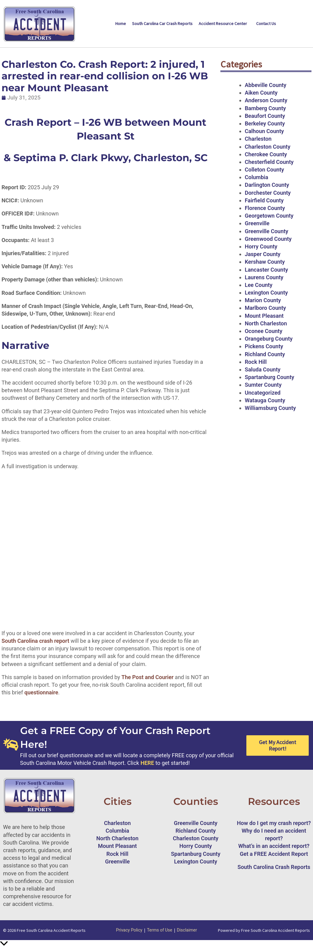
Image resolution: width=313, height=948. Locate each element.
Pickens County (264, 346)
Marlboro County (265, 308)
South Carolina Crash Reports (274, 867)
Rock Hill (256, 362)
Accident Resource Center (223, 23)
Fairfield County (264, 200)
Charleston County (267, 146)
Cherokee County (266, 154)
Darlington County (267, 185)
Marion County (263, 300)
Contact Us (266, 23)
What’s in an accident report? (274, 846)
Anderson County (266, 100)
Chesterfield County (269, 162)
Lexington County (266, 292)
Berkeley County (265, 123)
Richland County (265, 354)
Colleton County (264, 169)
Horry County (261, 246)
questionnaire (41, 692)
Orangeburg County (269, 338)
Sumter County (263, 385)
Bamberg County (265, 108)
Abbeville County (265, 85)
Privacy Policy (129, 930)
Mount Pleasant (264, 316)
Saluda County (263, 369)
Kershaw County (265, 262)
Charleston (258, 139)
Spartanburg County (269, 377)
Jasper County (263, 254)
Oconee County (263, 331)
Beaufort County (265, 116)
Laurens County (264, 277)
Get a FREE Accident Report (274, 854)
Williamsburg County (270, 408)
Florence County (265, 208)
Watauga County (265, 400)
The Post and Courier (147, 677)
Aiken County (261, 92)
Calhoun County (264, 131)
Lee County (259, 285)
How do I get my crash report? (274, 823)
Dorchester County (268, 193)
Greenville (257, 223)
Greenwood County (268, 239)
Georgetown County (269, 215)
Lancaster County (266, 269)
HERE (147, 763)
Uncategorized (263, 392)
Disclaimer (187, 930)
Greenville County (266, 231)
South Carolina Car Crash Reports (162, 23)
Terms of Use (159, 930)
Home (120, 23)
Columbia (256, 177)
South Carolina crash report (35, 641)
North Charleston (266, 323)
